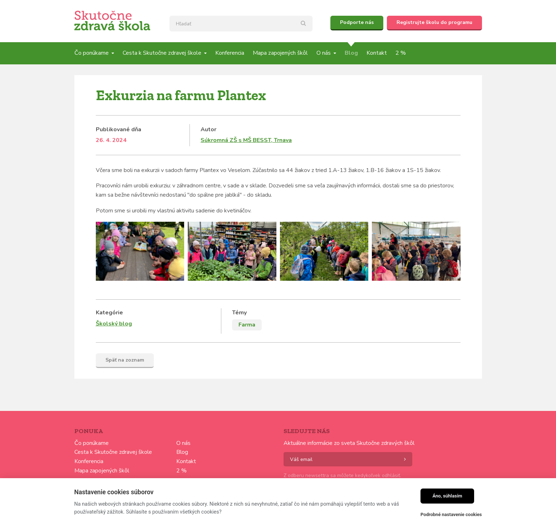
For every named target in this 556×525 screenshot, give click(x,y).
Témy (239, 313)
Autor (208, 129)
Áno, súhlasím (447, 496)
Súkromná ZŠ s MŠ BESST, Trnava (246, 140)
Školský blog (114, 324)
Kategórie (109, 313)
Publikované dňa (118, 129)
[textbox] (241, 23)
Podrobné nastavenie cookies (451, 514)
